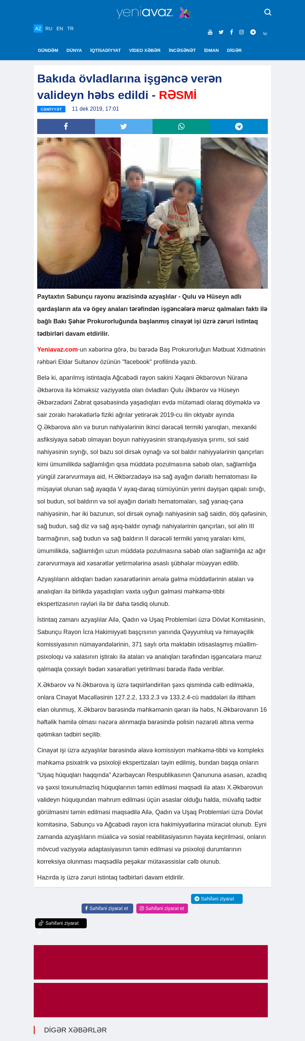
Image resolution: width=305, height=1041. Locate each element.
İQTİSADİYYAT (105, 50)
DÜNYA (74, 50)
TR (70, 28)
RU (48, 28)
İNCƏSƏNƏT (182, 50)
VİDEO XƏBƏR (145, 50)
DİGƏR (234, 50)
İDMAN (211, 50)
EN (59, 28)
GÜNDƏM (48, 50)
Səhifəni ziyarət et (106, 908)
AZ (38, 28)
